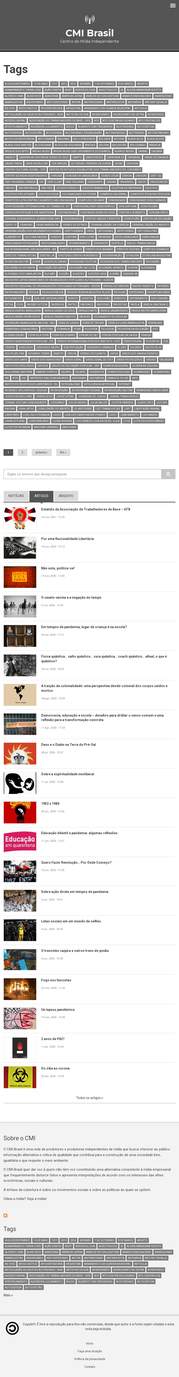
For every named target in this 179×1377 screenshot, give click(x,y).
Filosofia (91, 329)
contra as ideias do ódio (97, 212)
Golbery (136, 347)
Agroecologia (85, 89)
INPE (135, 378)
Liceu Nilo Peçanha (36, 414)
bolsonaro (138, 145)
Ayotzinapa (46, 139)
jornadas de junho (92, 396)
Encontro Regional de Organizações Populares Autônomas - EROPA (52, 286)
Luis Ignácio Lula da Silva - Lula (97, 421)
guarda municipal (115, 365)
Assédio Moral (15, 120)
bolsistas (119, 145)
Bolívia (104, 145)
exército (120, 298)
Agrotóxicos (108, 89)
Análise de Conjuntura (102, 96)
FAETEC (72, 304)
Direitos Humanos (156, 249)
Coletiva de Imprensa (126, 188)
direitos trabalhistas (20, 255)
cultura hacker (36, 237)
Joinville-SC (44, 396)
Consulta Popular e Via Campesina (29, 212)
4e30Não (85, 83)
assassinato (101, 114)
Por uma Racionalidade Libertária (68, 539)
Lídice (57, 414)
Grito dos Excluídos (19, 365)
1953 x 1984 (51, 804)
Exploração (159, 298)
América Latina (72, 96)
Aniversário (35, 102)
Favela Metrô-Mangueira (148, 310)
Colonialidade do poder (79, 194)
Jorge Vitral (65, 396)
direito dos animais (99, 249)
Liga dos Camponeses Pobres (85, 414)
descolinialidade (53, 243)
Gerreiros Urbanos (100, 347)
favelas (85, 316)
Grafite (58, 353)
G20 (165, 341)
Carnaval (134, 157)
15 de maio (41, 83)
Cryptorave (125, 230)
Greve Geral (73, 359)
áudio (70, 126)
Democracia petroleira (21, 243)
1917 (54, 83)
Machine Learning (46, 427)
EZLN (20, 304)
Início (90, 1344)
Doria (36, 261)
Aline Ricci (34, 96)
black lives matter (18, 145)
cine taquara (74, 181)
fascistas (120, 304)
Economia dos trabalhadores (121, 261)
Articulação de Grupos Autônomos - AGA (34, 114)
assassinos (156, 114)
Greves (151, 359)
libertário (12, 414)
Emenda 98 (130, 273)
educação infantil (111, 267)
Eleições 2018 (97, 273)
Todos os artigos (89, 1098)
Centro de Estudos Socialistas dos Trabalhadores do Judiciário (95, 169)
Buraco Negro (124, 151)
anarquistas (14, 102)
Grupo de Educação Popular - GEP (75, 365)
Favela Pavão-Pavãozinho (22, 316)
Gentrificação (73, 347)
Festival (47, 329)
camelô (10, 157)
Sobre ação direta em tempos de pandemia (77, 892)
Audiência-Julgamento (47, 126)
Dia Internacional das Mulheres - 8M (30, 249)
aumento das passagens (95, 126)
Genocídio (26, 347)
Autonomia (54, 132)
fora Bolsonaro (63, 335)
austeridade (125, 126)
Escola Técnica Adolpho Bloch (88, 292)
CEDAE (119, 163)
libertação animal (147, 408)
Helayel (66, 371)
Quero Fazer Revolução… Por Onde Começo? (79, 863)
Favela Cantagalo (155, 304)
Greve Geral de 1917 (99, 359)
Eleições (78, 273)
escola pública (52, 292)
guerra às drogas (145, 365)
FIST (155, 329)
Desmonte (101, 243)
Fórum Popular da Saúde (119, 335)
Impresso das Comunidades (49, 378)
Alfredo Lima (14, 96)
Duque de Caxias (55, 261)
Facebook (57, 304)
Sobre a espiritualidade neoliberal (69, 774)
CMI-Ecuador (158, 181)
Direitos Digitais (128, 249)
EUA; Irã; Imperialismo (49, 298)
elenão (114, 273)
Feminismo (155, 322)
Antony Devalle (156, 102)
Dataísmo (104, 237)
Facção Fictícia (37, 304)
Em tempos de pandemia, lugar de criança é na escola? (87, 627)
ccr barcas (59, 163)
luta (126, 421)
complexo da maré (91, 200)
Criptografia (74, 230)
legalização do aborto (54, 408)
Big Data (104, 139)
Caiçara (156, 151)
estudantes (13, 298)
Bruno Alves (41, 151)
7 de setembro (104, 83)
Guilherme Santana (18, 371)
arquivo (66, 496)
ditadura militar (17, 261)
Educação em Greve (52, 267)
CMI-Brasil (127, 181)
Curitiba (70, 237)
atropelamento (16, 126)
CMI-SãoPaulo (27, 188)
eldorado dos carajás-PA (23, 273)
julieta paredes (122, 402)
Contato (90, 1368)
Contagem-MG (67, 212)
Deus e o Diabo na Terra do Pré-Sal (70, 745)
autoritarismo (158, 132)
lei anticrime (83, 408)
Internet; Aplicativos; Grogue (26, 390)
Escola (33, 292)
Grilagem (165, 359)
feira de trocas (93, 322)
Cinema (111, 181)
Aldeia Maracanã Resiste (144, 89)
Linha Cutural (15, 421)
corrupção (131, 218)
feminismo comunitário (21, 329)
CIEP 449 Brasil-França (20, 181)
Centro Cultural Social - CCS (25, 169)
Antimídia (134, 102)
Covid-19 (10, 224)
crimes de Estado (75, 224)
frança (146, 335)
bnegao (90, 145)
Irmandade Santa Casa (152, 390)
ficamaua (63, 329)
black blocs (155, 139)
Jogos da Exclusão (18, 396)
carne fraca (13, 163)
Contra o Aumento (132, 212)
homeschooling (118, 371)
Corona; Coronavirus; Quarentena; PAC (32, 218)
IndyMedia (97, 378)
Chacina (56, 175)
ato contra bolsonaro (119, 120)
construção (149, 206)
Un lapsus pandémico (59, 1010)
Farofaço (86, 304)
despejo (117, 243)
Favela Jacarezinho (114, 310)
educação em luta (82, 267)
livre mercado (39, 421)
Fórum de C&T (88, 335)
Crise (90, 230)
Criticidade (105, 230)
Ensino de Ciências (116, 286)
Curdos (56, 237)
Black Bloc (135, 139)
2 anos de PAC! (54, 1039)
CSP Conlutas (147, 230)
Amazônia (51, 96)
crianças (26, 224)
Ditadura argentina (157, 255)
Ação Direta (53, 89)
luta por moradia (17, 427)
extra (9, 304)
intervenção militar (118, 390)
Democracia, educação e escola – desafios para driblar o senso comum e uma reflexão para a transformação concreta (106, 718)
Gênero (10, 347)
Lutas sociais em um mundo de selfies (73, 921)
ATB (96, 120)
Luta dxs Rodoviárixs (149, 421)
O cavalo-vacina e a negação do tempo (73, 598)
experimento (138, 298)
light (113, 414)
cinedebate (95, 181)
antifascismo (93, 102)
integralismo (70, 384)
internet (125, 384)
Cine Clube (54, 181)
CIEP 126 (156, 175)
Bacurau (64, 139)
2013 (64, 83)
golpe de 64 (153, 347)
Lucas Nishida (62, 421)
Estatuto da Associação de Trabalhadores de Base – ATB (88, 509)
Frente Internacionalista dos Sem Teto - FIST (88, 341)
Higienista (97, 371)
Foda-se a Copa (38, 335)
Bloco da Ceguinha (68, 145)
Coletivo (151, 188)
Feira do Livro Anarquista (126, 322)
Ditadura (132, 255)
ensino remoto (143, 286)
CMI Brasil (89, 33)
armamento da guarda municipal (107, 108)
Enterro (163, 286)
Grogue (42, 365)
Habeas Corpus (46, 371)
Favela (135, 304)
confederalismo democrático (94, 206)
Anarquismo (163, 96)
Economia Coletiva (83, 261)
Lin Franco (150, 414)
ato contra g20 (149, 120)
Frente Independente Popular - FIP (29, 341)
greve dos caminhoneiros (140, 353)
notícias (16, 496)
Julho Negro (77, 402)
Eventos (87, 298)
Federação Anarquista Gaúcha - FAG (30, 322)
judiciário (57, 402)
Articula (141, 108)
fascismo (103, 304)
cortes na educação (157, 218)
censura (132, 163)
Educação (152, 261)
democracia (150, 237)
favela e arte (88, 310)
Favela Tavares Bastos (60, 316)
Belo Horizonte (84, 139)
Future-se (152, 341)
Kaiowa (10, 408)
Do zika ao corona (56, 1068)
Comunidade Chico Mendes (147, 200)
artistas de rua (77, 114)
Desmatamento (79, 243)
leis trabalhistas (107, 408)
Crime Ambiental (47, 224)
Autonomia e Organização (83, 132)
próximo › (42, 452)
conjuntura (127, 206)
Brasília (154, 145)
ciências (141, 175)
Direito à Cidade (71, 249)
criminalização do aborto (150, 224)
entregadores (15, 292)
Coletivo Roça (48, 194)
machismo (69, 427)
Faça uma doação (90, 1352)
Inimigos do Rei (117, 378)
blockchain (43, 145)
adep (68, 89)
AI (122, 89)
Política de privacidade (89, 1360)
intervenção (59, 390)
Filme (77, 329)
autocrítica (145, 126)
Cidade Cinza (109, 175)
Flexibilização (14, 335)
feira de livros (68, 322)
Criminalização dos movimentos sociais (33, 230)
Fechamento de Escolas (110, 316)
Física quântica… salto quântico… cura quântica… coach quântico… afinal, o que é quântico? (107, 659)
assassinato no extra (128, 114)
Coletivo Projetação (20, 194)
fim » (63, 452)
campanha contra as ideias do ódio (44, 157)
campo (77, 157)
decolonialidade (126, 237)
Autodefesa (13, 132)
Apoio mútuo (28, 108)
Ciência (127, 175)
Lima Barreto (129, 414)
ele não (50, 273)
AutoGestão (33, 132)
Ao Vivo (10, 108)
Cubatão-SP (13, 237)
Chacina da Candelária (81, 175)
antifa (76, 102)
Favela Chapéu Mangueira (23, 310)
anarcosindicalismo (137, 96)
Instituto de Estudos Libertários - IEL (31, 384)
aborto (142, 83)
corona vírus (158, 212)
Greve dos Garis (16, 359)
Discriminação (112, 255)
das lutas (87, 237)
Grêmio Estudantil (93, 353)
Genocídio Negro (48, 347)
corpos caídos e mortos (102, 218)
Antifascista (115, 102)
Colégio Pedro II (67, 188)
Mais (8, 1296)
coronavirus (73, 218)
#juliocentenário (17, 83)
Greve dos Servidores (46, 359)
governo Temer (38, 353)
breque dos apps (17, 151)
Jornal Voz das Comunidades (25, 402)
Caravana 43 (115, 157)
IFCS (15, 378)
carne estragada (156, 157)
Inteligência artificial (99, 384)
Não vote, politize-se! (58, 568)
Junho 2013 (145, 402)
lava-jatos (26, 408)
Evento (73, 298)
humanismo (142, 371)
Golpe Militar (14, 353)
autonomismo (115, 132)
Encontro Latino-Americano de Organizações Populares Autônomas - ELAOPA (59, 280)
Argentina (73, 108)
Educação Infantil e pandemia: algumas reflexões (82, 833)
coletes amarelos (95, 188)
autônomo (136, 132)
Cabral (143, 151)
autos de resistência (19, 139)
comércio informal (113, 194)
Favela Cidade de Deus (59, 310)
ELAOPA (132, 267)
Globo (122, 347)
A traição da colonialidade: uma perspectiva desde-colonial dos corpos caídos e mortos (108, 688)
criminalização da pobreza (110, 224)
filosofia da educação (133, 329)
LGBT (127, 408)
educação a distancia (20, 267)
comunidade (116, 200)
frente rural (133, 341)
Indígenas (79, 378)
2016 (73, 83)
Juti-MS (161, 402)
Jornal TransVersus (124, 396)
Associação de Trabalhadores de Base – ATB (59, 120)
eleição (64, 273)
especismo (136, 292)
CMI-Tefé (46, 188)
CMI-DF (142, 181)
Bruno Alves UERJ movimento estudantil (82, 151)
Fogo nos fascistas (57, 980)
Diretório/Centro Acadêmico (78, 255)
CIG (41, 181)
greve (114, 353)
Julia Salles (98, 402)
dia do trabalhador (141, 243)
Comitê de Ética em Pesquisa (150, 194)
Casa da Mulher (37, 163)
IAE (7, 378)
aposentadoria (51, 108)
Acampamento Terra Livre (23, 89)
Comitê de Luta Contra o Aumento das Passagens (40, 200)
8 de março (125, 83)
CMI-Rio (10, 188)
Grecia (71, 353)
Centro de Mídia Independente (26, 175)
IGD (24, 378)
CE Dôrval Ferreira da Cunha (91, 163)
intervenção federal (86, 390)
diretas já (47, 255)
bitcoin (119, 139)
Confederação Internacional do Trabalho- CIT (37, 206)
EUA (27, 298)
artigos (43, 496)
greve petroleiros (129, 359)
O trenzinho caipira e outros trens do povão (77, 951)
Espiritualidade (158, 292)
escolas (119, 292)
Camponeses (94, 157)
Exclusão (103, 298)
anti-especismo (57, 102)
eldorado (148, 267)
